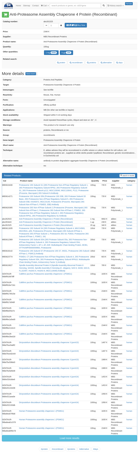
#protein (44, 449)
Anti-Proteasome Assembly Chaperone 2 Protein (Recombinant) (46, 219)
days (119, 62)
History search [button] (115, 5)
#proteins (71, 449)
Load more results (69, 438)
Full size (129, 4)
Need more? (30, 74)
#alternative (84, 449)
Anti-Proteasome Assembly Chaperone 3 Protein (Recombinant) (46, 222)
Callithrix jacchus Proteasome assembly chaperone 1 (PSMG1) (45, 274)
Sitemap (26, 5)
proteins (91, 62)
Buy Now (75, 25)
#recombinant (57, 449)
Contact (35, 5)
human (129, 185)
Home (18, 5)
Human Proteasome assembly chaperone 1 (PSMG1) (41, 411)
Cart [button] (45, 5)
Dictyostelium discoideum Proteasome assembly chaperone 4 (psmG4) (49, 377)
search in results (127, 176)
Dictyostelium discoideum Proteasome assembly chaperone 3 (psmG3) (49, 342)
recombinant (76, 62)
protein (61, 62)
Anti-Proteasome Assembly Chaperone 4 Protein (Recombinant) (46, 225)
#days (95, 449)
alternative (106, 62)
